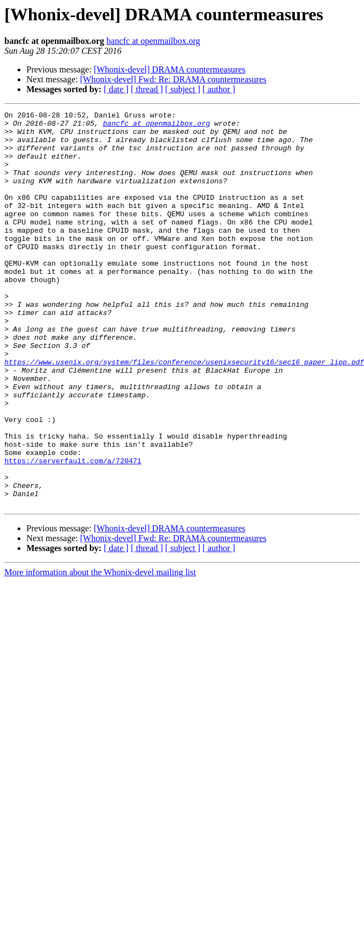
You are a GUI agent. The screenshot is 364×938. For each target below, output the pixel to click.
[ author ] (219, 89)
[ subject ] (182, 89)
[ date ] (116, 89)
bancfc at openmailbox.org (153, 41)
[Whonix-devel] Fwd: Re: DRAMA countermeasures (173, 79)
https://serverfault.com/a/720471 (73, 531)
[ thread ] (147, 89)
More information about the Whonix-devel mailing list (100, 651)
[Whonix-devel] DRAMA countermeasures (169, 69)
